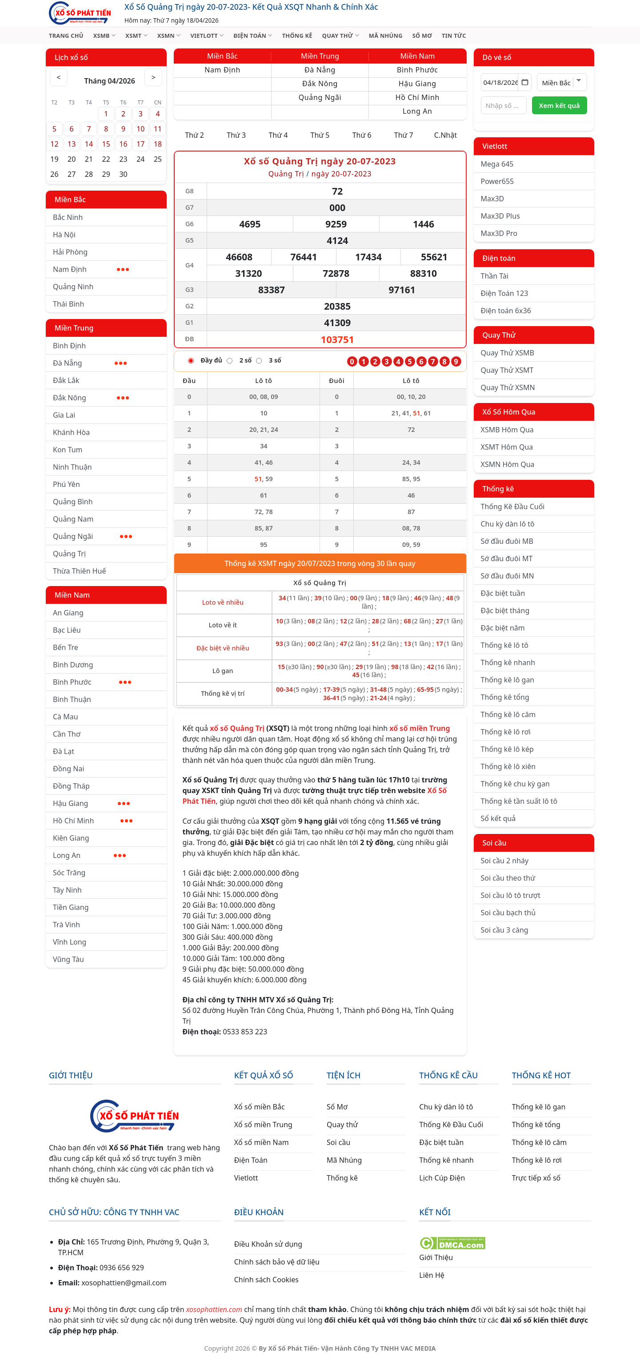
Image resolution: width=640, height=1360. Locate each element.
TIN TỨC (454, 36)
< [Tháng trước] (58, 77)
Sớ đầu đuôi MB (507, 541)
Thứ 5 (320, 135)
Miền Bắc (70, 199)
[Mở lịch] (525, 82)
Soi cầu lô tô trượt (510, 895)
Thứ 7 (403, 135)
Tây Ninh (67, 890)
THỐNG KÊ (297, 36)
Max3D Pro (499, 233)
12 (54, 144)
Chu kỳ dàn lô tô (508, 524)
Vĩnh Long (69, 942)
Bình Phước (92, 682)
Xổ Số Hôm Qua (509, 412)
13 (72, 144)
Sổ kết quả (498, 818)
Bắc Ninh (68, 217)
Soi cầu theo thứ (508, 878)
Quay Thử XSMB (507, 353)
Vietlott (495, 146)
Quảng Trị (69, 553)
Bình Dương (73, 665)
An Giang (68, 613)
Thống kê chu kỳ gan (515, 784)
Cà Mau (65, 717)
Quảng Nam (73, 519)
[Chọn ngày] (506, 82)
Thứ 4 (278, 135)
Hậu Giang (91, 803)
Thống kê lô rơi (506, 732)
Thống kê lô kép (507, 749)
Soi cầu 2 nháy (505, 860)
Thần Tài (495, 276)
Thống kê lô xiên (508, 766)
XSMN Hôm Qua (508, 464)
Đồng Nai (68, 769)
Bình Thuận (72, 699)
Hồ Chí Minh (92, 821)
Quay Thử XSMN (508, 387)
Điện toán (499, 258)
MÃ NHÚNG (386, 36)
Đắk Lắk (66, 380)
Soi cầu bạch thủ (508, 912)
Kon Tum (68, 450)
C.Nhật (445, 135)
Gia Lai (64, 415)
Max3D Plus (500, 216)
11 (158, 129)
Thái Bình (68, 304)
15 (106, 144)
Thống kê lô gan (508, 680)
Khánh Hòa (71, 432)
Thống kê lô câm (508, 714)
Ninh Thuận (72, 467)
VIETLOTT (207, 35)
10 (140, 129)
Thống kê (498, 489)
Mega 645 (497, 164)
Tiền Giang (71, 907)
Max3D (492, 198)
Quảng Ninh (73, 286)
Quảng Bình (73, 502)
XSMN (169, 35)
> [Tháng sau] (154, 77)
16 (123, 144)
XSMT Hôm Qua (507, 447)
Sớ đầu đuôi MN (507, 576)
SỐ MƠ (422, 36)
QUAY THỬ (340, 35)
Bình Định (69, 346)
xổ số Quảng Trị (237, 728)
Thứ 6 (362, 135)
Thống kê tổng (505, 697)
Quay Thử (499, 335)
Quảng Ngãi (92, 536)
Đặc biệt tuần (503, 593)
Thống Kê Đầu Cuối (513, 506)
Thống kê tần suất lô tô (519, 801)
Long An (89, 855)
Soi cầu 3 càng (504, 930)
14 (89, 144)
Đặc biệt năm (503, 628)
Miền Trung (74, 328)
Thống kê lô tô (505, 645)
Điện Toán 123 (504, 293)
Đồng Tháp (71, 786)
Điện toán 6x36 (506, 310)
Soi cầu (495, 843)
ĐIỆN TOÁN (252, 35)
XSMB (104, 35)
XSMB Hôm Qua (507, 430)
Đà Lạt (63, 751)
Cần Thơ (66, 734)
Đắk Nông (91, 398)
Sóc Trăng (69, 872)
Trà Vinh (66, 924)
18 (158, 144)
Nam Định (91, 269)
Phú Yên (66, 484)
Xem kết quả (559, 105)
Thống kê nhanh (508, 662)
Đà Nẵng (90, 363)
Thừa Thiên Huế (79, 571)
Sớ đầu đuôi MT (507, 558)
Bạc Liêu (67, 630)
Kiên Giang (71, 838)
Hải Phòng (70, 252)
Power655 (497, 181)
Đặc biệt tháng (505, 610)
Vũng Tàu (68, 959)
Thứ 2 (194, 135)
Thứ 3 (236, 135)
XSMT (136, 35)
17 (140, 144)
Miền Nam (72, 595)
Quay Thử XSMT (507, 370)
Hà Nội (64, 234)
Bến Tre (65, 647)
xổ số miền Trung (419, 728)
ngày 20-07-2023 (342, 174)
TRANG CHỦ (66, 36)
